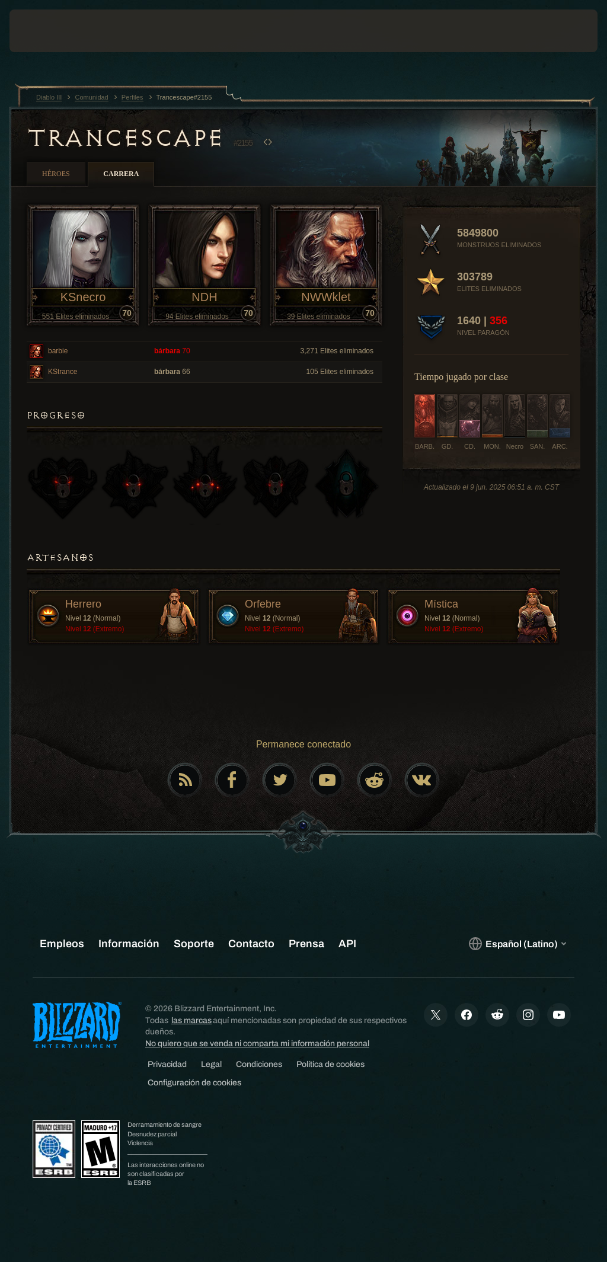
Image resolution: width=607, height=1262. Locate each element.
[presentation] (45, 30)
